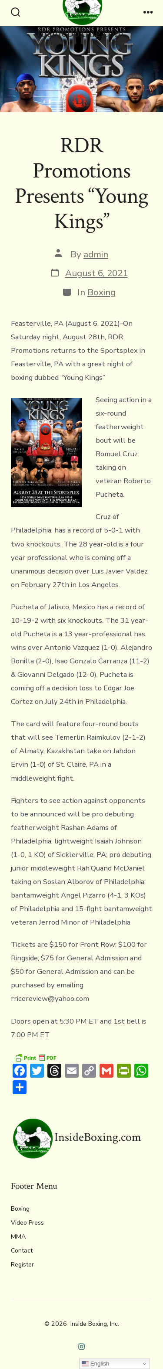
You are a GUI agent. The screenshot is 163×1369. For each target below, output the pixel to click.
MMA (18, 1236)
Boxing (101, 292)
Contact (22, 1250)
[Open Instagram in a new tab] (81, 1347)
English (95, 1363)
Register (22, 1264)
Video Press (27, 1223)
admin (95, 254)
